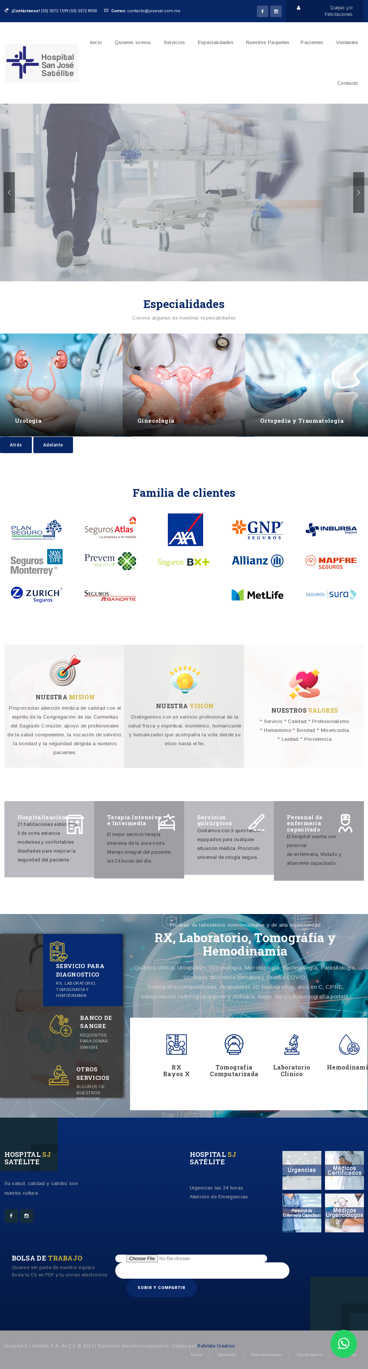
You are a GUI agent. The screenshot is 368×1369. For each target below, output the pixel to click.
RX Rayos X (176, 1070)
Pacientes (312, 42)
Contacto (347, 83)
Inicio (96, 42)
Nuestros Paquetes (267, 42)
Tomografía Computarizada (234, 1070)
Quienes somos (133, 42)
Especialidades (215, 42)
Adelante (53, 445)
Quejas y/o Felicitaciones (324, 10)
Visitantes (347, 42)
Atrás (16, 445)
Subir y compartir (161, 1287)
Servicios (174, 42)
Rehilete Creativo (216, 1346)
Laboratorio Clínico (291, 1070)
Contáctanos (309, 1354)
